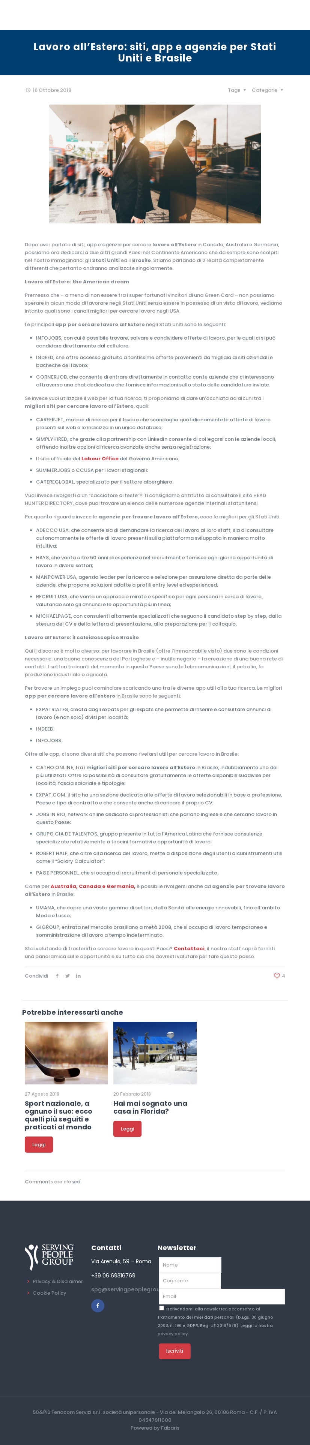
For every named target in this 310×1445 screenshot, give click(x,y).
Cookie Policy (49, 1293)
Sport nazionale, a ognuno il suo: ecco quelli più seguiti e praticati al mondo (58, 1115)
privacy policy (173, 1334)
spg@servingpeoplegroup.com (134, 1289)
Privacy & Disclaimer (58, 1281)
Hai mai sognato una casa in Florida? (150, 1107)
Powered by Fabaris (155, 1428)
